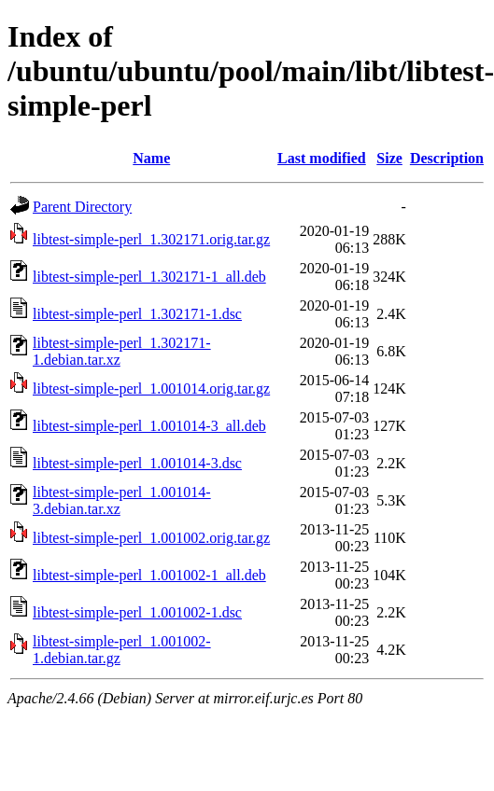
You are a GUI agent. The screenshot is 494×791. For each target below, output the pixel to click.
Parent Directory (82, 207)
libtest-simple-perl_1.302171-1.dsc (137, 314)
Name (151, 158)
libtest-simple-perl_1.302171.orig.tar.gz (151, 239)
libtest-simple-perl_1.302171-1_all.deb (149, 276)
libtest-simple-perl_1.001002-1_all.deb (149, 575)
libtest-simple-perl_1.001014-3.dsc (137, 463)
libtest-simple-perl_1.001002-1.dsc (137, 612)
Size (389, 158)
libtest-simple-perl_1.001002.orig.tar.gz (151, 538)
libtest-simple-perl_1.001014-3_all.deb (149, 426)
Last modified (321, 158)
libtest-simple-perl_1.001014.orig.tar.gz (151, 388)
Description (447, 158)
